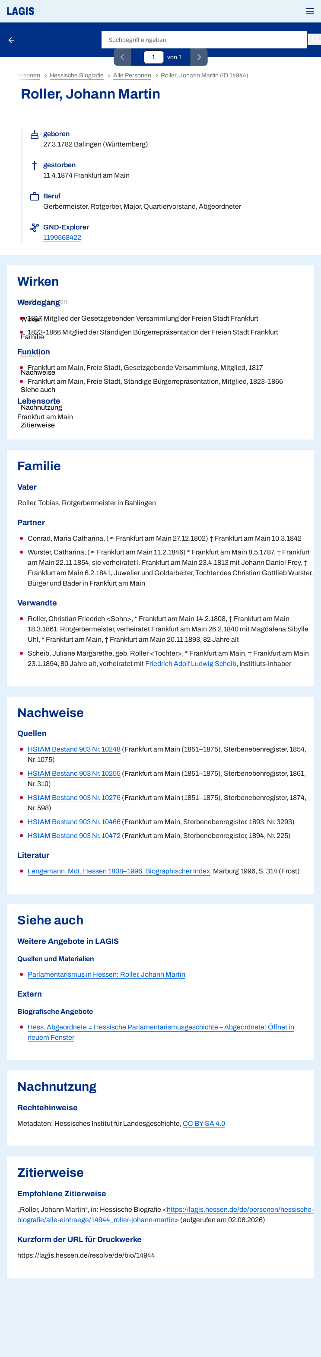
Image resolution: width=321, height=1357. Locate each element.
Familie (32, 337)
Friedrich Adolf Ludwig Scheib (190, 663)
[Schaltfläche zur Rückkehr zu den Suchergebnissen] (12, 39)
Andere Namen (44, 301)
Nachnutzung (41, 407)
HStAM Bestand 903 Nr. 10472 (74, 835)
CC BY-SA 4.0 (204, 1123)
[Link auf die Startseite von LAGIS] (49, 11)
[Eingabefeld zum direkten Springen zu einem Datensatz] (153, 57)
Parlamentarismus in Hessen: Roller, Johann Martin (106, 974)
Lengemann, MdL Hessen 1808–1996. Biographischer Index (119, 871)
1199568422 (62, 237)
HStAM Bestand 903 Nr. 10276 (74, 797)
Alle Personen (132, 75)
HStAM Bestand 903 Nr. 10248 (74, 749)
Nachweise (38, 372)
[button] (310, 11)
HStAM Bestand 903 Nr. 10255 (74, 773)
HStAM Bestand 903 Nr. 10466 (74, 821)
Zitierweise (38, 425)
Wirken (31, 319)
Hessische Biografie (64, 40)
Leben (30, 354)
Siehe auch (38, 389)
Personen (27, 75)
